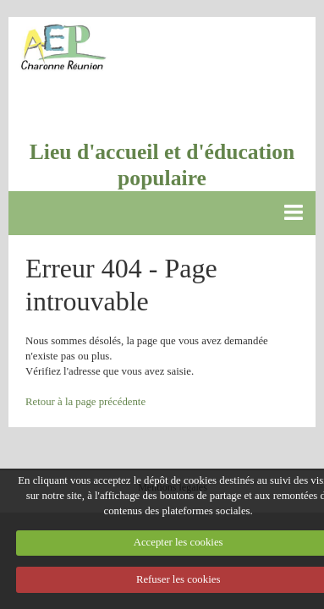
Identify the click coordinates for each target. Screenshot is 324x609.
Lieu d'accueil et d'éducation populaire (162, 165)
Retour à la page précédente (85, 402)
